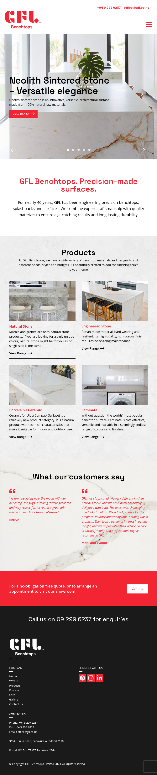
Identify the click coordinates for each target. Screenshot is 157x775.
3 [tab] (78, 150)
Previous (14, 150)
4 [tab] (84, 150)
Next (142, 150)
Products (14, 685)
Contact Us (137, 590)
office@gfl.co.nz (136, 8)
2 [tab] (73, 150)
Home (13, 676)
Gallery (13, 699)
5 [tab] (89, 150)
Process (14, 690)
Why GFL (14, 681)
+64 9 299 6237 (109, 8)
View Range (21, 114)
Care (12, 695)
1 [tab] (68, 150)
